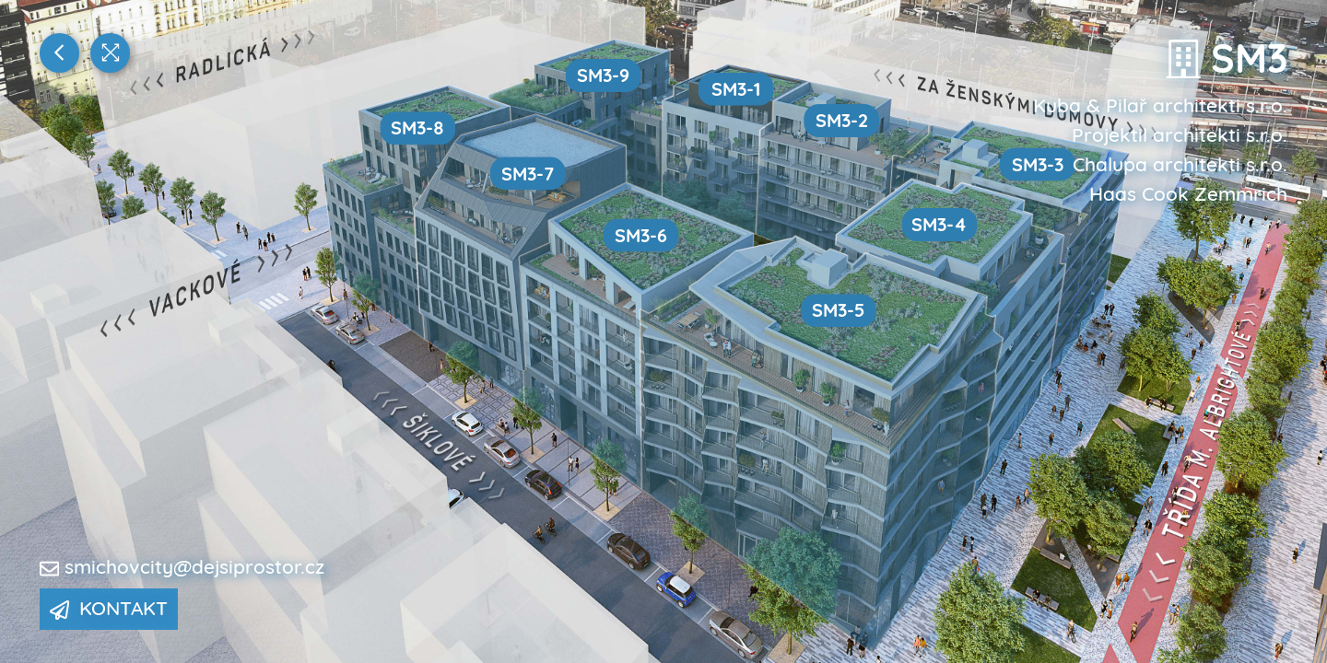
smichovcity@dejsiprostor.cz (194, 566)
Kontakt (109, 608)
